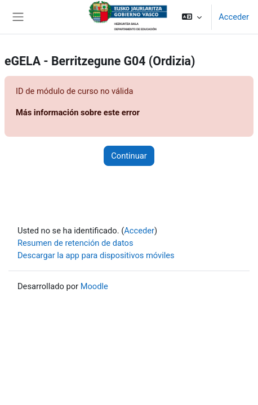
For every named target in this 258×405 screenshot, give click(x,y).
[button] (192, 17)
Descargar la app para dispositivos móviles (96, 255)
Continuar (128, 156)
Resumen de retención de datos (75, 243)
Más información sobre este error (78, 112)
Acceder (234, 17)
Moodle (94, 286)
